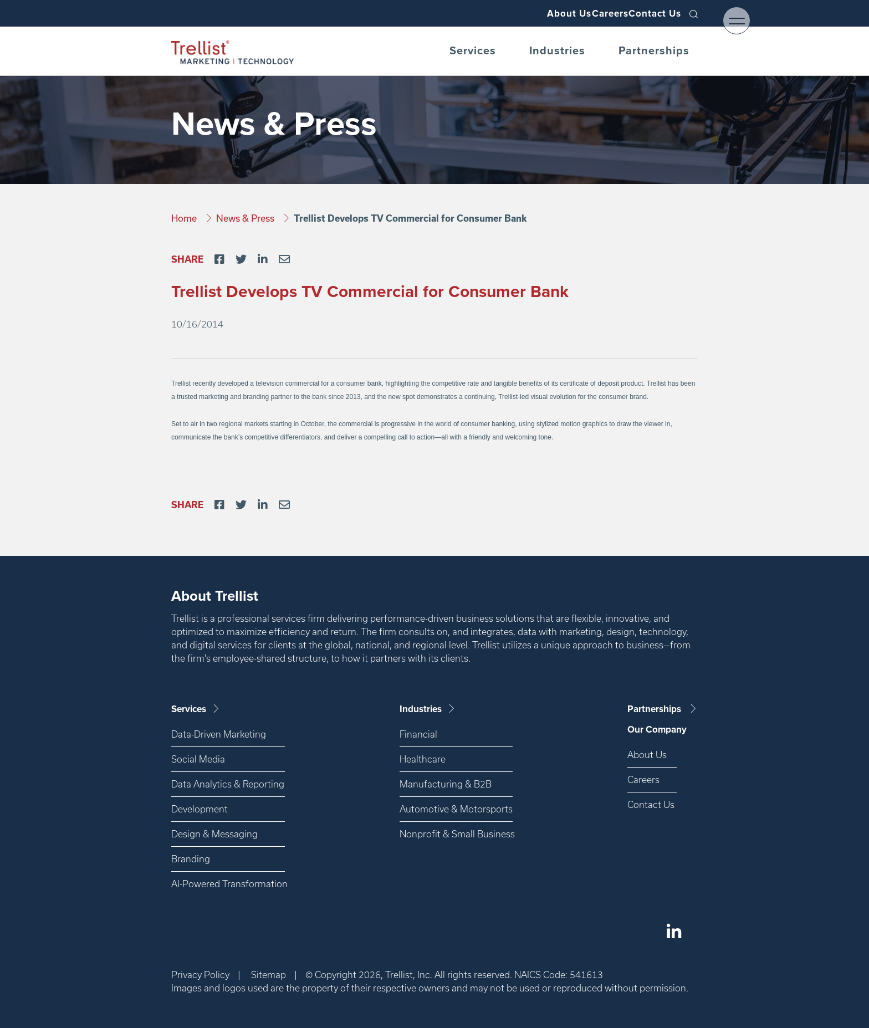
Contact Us (648, 13)
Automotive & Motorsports (456, 809)
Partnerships (653, 51)
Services (472, 51)
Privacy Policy (200, 974)
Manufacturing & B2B (446, 784)
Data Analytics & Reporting (227, 784)
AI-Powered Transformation (228, 883)
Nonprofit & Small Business (456, 833)
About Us (534, 13)
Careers (589, 13)
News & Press (246, 218)
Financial (418, 734)
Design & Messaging (214, 833)
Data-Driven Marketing (218, 734)
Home (185, 218)
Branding (190, 858)
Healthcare (423, 759)
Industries (557, 51)
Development (199, 809)
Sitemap (268, 974)
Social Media (198, 759)
